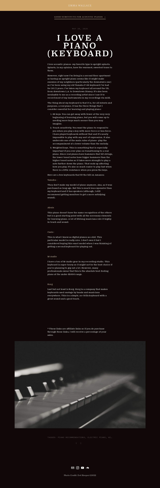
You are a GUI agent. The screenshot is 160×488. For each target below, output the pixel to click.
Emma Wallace (80, 5)
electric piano (97, 437)
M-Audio (52, 256)
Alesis (50, 207)
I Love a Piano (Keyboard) (80, 45)
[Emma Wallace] (77, 467)
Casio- (50, 232)
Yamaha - (52, 180)
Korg (50, 284)
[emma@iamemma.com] (72, 467)
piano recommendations (71, 437)
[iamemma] (87, 467)
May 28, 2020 (80, 28)
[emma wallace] (82, 467)
